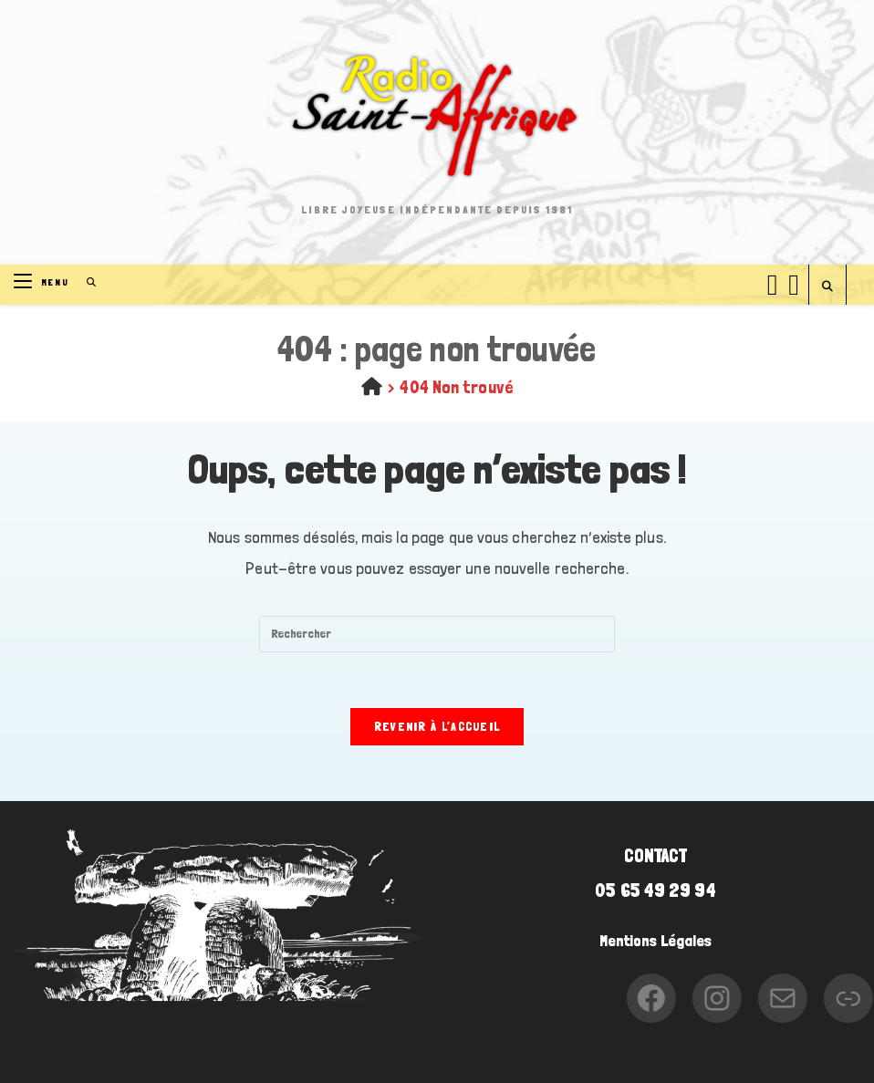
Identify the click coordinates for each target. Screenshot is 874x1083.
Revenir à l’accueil (437, 727)
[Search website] (827, 286)
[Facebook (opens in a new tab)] (772, 282)
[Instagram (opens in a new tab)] (793, 282)
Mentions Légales (656, 941)
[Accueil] (371, 387)
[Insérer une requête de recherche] (437, 634)
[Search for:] (85, 282)
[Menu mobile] (43, 282)
